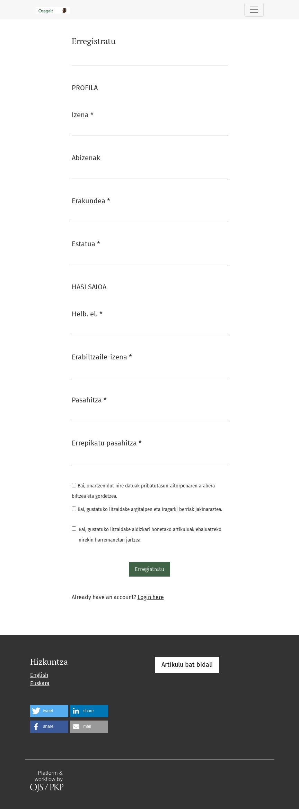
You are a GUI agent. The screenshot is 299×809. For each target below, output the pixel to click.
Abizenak (86, 158)
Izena (83, 114)
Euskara (40, 683)
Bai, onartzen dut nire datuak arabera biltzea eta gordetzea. (143, 491)
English (39, 675)
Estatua (86, 243)
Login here (151, 597)
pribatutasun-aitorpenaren (169, 486)
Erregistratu (149, 569)
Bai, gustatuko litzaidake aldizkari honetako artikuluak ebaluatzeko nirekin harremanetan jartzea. (150, 535)
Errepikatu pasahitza (107, 442)
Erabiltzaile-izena (102, 356)
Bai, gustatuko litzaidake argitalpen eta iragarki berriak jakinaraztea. (147, 509)
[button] (49, 711)
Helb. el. (87, 313)
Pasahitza (89, 399)
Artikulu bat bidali (187, 665)
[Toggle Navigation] (254, 10)
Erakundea (91, 200)
